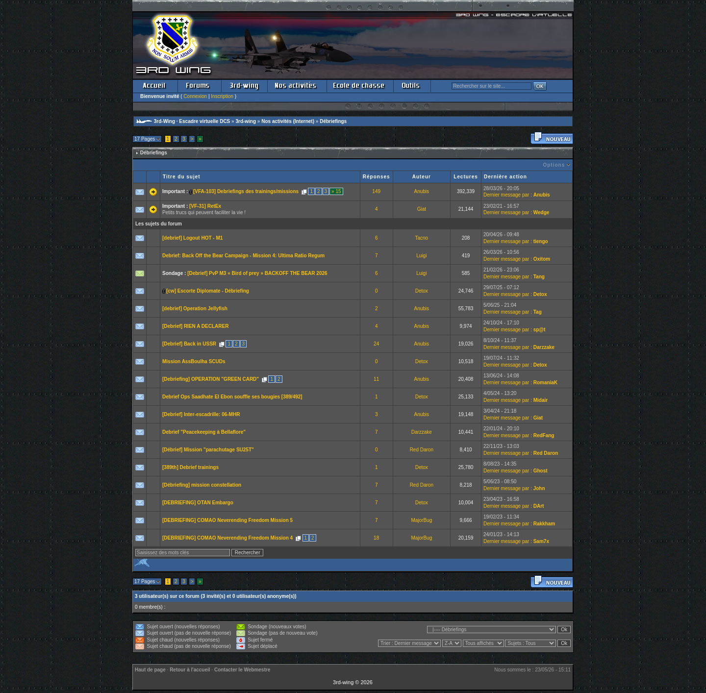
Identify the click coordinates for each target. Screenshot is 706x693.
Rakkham (544, 523)
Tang (539, 276)
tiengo (540, 241)
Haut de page (150, 669)
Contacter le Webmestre (242, 669)
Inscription (222, 96)
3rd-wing (245, 121)
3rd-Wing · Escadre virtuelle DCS (192, 121)
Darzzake (544, 347)
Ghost (540, 470)
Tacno (421, 238)
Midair (540, 400)
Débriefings (333, 121)
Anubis (421, 191)
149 (376, 191)
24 (376, 343)
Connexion (195, 96)
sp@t (539, 329)
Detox (421, 291)
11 (376, 379)
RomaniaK (545, 382)
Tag (537, 312)
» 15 (336, 191)
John (539, 488)
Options (554, 165)
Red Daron (421, 449)
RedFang (544, 435)
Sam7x (541, 541)
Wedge (541, 212)
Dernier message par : (507, 195)
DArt (538, 506)
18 (376, 538)
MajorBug (421, 520)
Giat (421, 209)
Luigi (421, 255)
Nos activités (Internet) (287, 121)
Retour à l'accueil (190, 669)
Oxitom (541, 259)
